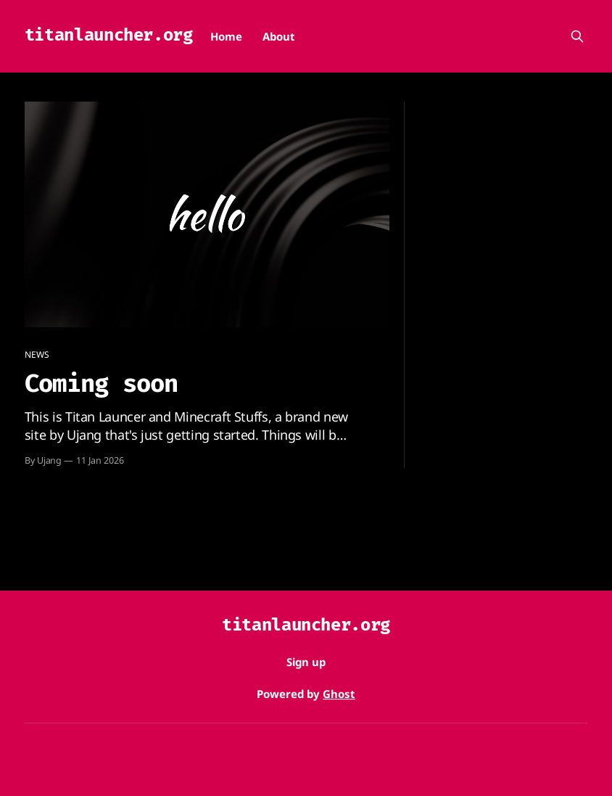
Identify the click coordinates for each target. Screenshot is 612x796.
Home (226, 36)
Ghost (339, 693)
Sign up (306, 662)
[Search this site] (577, 36)
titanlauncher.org (109, 35)
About (278, 36)
